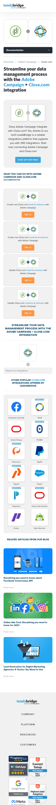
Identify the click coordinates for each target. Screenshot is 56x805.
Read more (9, 587)
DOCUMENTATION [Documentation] (12, 179)
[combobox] (28, 370)
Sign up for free (28, 159)
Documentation (14, 50)
